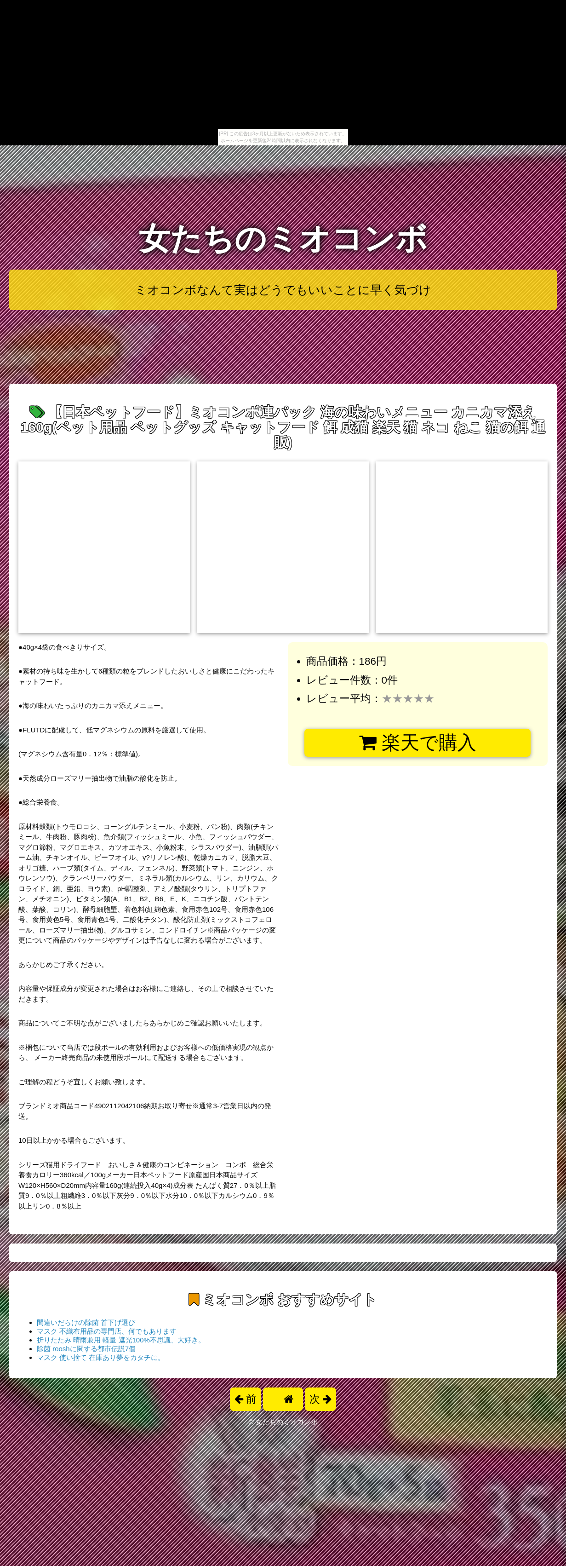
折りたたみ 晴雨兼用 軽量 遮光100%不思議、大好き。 (121, 1340)
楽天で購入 (417, 742)
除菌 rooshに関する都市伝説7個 (86, 1349)
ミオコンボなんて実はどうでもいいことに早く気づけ (283, 290)
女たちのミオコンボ (283, 238)
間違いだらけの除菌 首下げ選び (86, 1322)
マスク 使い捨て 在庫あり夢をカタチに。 (101, 1357)
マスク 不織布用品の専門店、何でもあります (107, 1331)
